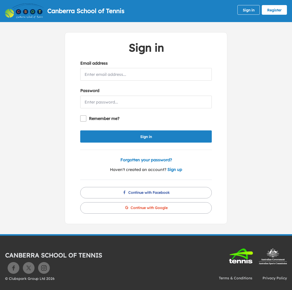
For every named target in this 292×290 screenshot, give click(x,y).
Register (274, 10)
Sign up (174, 169)
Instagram (44, 268)
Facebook (13, 268)
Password (89, 90)
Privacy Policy (275, 278)
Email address (94, 63)
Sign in (248, 10)
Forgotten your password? (146, 159)
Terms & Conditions (235, 278)
